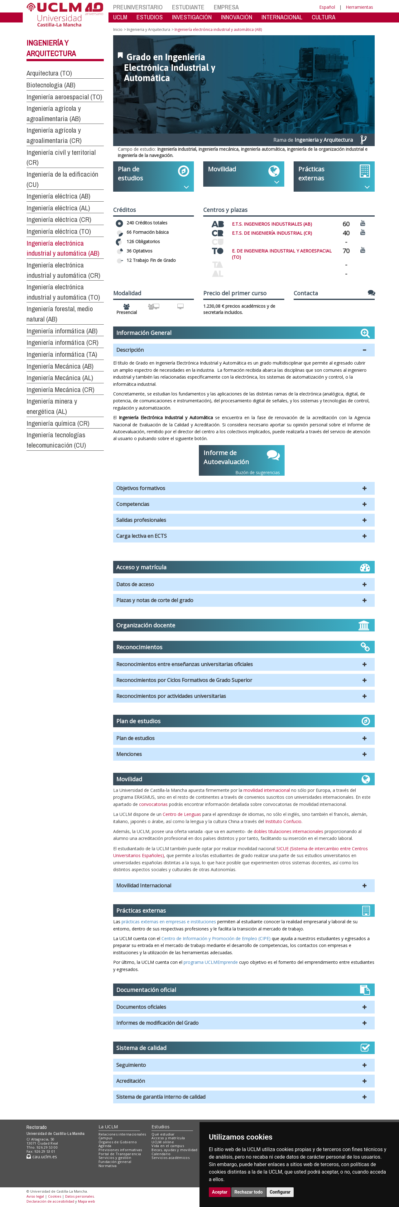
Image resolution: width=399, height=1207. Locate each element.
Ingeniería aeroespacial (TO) (64, 96)
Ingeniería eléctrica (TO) (58, 231)
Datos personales (79, 1196)
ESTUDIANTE (188, 7)
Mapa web (86, 1201)
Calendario (161, 1153)
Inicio (118, 29)
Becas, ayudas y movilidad (174, 1149)
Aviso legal (35, 1196)
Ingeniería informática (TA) (61, 354)
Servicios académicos (170, 1157)
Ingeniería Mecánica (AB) (60, 366)
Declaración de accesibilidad (50, 1201)
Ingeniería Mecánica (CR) (60, 389)
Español (327, 7)
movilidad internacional (266, 790)
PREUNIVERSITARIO (138, 7)
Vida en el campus (167, 1145)
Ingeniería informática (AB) (62, 331)
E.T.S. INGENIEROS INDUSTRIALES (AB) (272, 224)
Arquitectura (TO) (49, 73)
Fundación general (115, 1161)
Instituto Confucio (283, 821)
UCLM (120, 17)
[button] (244, 350)
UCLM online (162, 1142)
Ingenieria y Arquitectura (148, 29)
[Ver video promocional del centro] (362, 223)
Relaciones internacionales (122, 1134)
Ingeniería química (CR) (57, 423)
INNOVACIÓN (236, 17)
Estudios (160, 1127)
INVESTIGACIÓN (192, 17)
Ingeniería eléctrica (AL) (58, 208)
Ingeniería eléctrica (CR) (58, 219)
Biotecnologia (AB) (50, 85)
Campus (106, 1138)
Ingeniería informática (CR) (62, 342)
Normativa (108, 1165)
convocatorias (153, 804)
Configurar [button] (280, 1192)
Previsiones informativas (120, 1149)
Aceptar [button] (220, 1192)
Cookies (54, 1196)
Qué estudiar (163, 1134)
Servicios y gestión (115, 1157)
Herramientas (359, 7)
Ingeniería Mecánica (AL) (59, 377)
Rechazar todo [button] (248, 1192)
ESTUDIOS (150, 17)
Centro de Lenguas (182, 814)
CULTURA (323, 17)
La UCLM (108, 1127)
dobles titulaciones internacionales (288, 831)
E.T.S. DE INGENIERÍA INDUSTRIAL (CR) (272, 233)
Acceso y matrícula (168, 1138)
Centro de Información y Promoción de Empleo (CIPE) (216, 938)
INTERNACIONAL (282, 17)
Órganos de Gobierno (118, 1142)
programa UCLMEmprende (211, 962)
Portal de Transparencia (120, 1153)
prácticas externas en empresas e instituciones (168, 922)
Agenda (105, 1145)
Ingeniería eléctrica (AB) (58, 196)
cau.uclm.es (41, 1157)
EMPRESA (226, 7)
